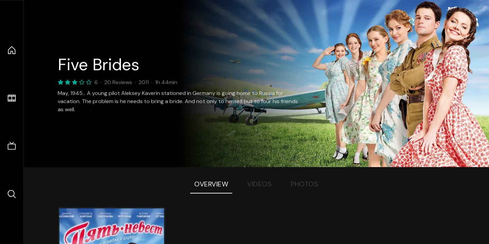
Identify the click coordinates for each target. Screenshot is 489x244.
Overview (211, 184)
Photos (304, 184)
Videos (259, 184)
